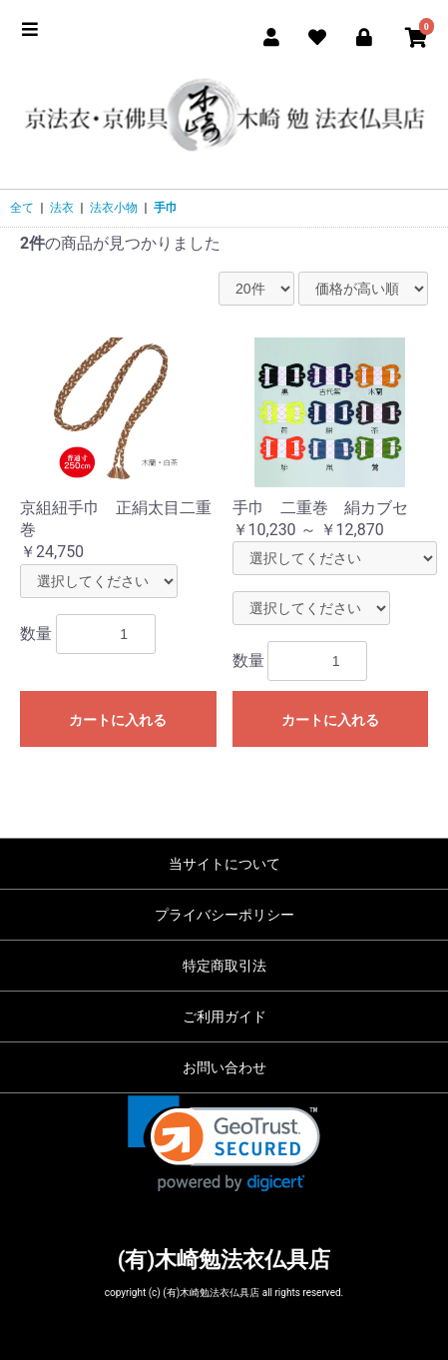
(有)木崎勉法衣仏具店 (224, 1259)
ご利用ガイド (224, 1016)
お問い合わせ (224, 1067)
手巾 (166, 208)
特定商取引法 (224, 966)
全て (22, 208)
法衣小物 (114, 208)
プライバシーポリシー (224, 915)
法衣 (62, 208)
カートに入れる (118, 720)
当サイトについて (224, 864)
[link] (224, 1143)
